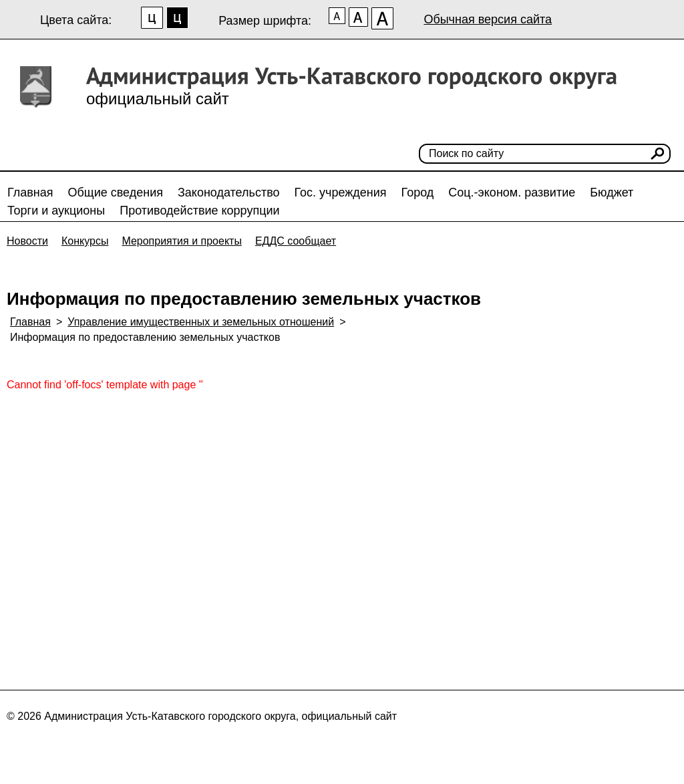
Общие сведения (115, 192)
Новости (27, 241)
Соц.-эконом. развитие (511, 192)
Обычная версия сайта (487, 19)
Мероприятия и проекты (182, 241)
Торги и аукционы (56, 210)
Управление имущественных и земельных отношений (200, 322)
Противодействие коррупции (199, 210)
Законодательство (229, 192)
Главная (30, 192)
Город (417, 192)
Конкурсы (84, 241)
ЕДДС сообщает (295, 241)
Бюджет (611, 192)
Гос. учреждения (341, 192)
